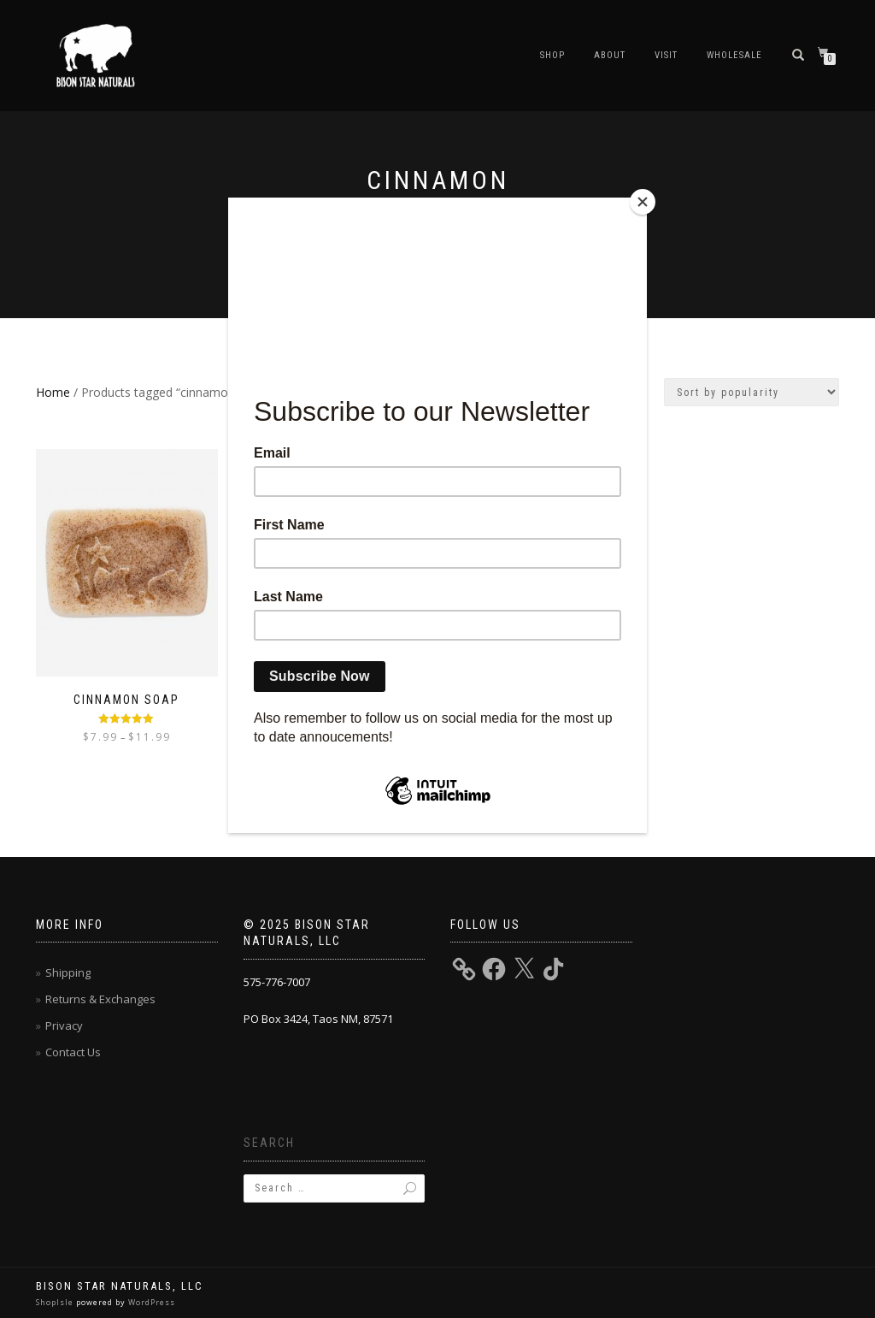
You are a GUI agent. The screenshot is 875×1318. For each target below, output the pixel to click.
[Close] (642, 202)
